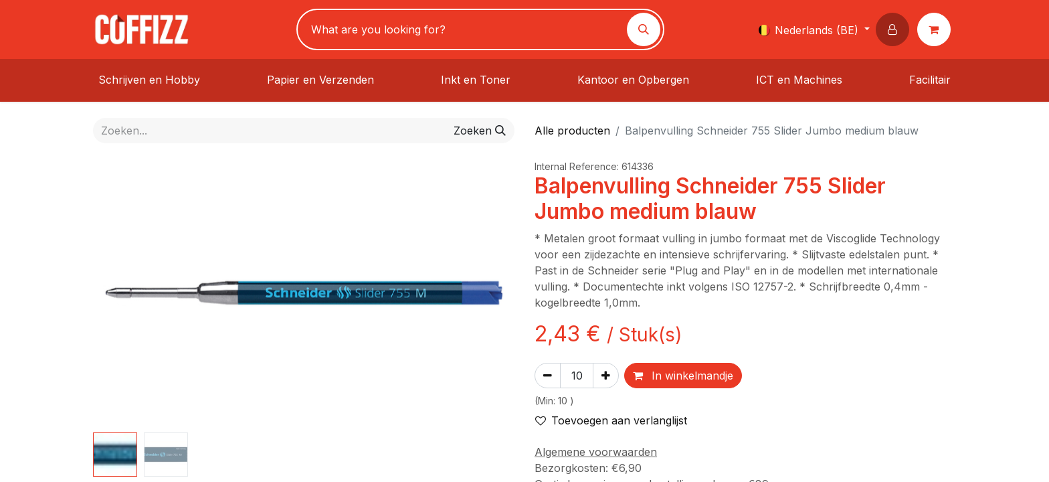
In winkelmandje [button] (683, 375)
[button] (895, 29)
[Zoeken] (643, 29)
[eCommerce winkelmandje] (936, 29)
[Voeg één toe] (606, 375)
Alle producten (572, 130)
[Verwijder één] (548, 375)
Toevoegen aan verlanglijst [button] (611, 420)
